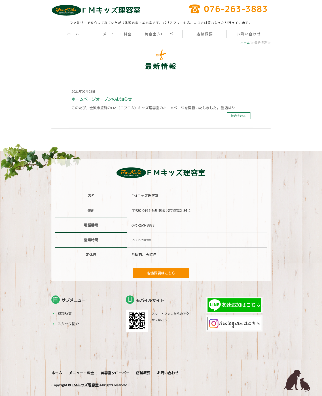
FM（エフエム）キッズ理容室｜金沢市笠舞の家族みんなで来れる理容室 (96, 10)
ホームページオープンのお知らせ (102, 99)
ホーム (73, 34)
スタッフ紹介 (68, 324)
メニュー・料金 (117, 34)
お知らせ (64, 313)
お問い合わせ (248, 34)
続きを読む (238, 116)
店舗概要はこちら (161, 273)
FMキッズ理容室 (85, 385)
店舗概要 (205, 34)
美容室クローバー (160, 34)
